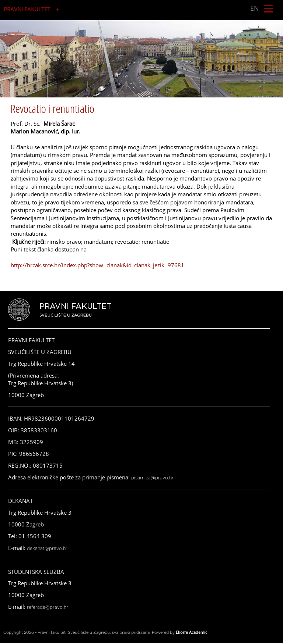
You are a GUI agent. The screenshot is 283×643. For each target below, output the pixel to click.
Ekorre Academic (191, 632)
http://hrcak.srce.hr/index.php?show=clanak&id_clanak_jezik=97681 (97, 265)
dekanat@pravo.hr (47, 548)
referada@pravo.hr (47, 607)
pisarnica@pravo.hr (152, 478)
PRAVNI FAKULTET (27, 9)
